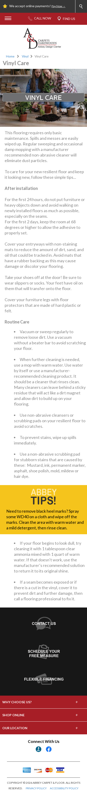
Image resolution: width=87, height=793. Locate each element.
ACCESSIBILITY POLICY (64, 788)
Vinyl (25, 56)
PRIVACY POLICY (36, 788)
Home (10, 56)
